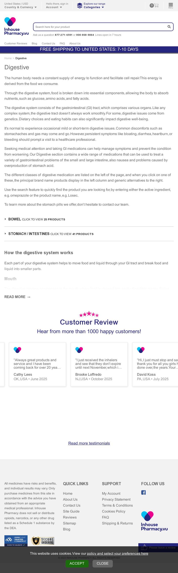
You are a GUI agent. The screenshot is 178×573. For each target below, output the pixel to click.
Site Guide (71, 511)
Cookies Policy (113, 511)
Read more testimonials (89, 443)
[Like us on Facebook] (143, 492)
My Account (111, 493)
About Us (74, 43)
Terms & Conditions (117, 505)
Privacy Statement (116, 499)
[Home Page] (154, 521)
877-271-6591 (63, 34)
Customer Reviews (15, 43)
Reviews (70, 517)
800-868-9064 (85, 34)
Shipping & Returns (117, 523)
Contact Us (48, 43)
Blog (34, 43)
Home (67, 493)
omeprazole (19, 195)
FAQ (62, 43)
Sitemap (69, 523)
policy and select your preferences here (117, 553)
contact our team (115, 204)
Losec (73, 195)
